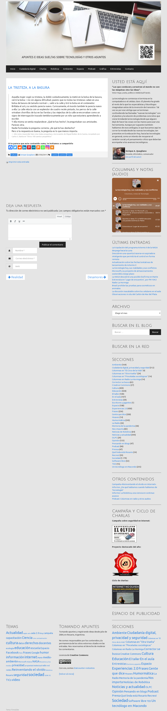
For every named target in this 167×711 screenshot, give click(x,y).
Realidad (15, 277)
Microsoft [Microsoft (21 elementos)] (22, 662)
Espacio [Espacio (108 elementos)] (146, 663)
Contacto (129, 69)
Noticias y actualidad (121, 435)
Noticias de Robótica (121, 432)
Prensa (115, 449)
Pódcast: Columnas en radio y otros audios (131, 499)
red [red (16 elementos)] (48, 665)
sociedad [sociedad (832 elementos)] (36, 674)
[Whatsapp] (43, 147)
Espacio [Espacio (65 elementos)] (44, 648)
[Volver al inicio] (66, 674)
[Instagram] (47, 147)
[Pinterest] (29, 147)
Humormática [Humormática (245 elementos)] (143, 673)
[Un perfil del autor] (133, 157)
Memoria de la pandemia (123, 426)
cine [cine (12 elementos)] (34, 638)
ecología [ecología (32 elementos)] (10, 648)
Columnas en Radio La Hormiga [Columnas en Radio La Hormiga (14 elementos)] (128, 649)
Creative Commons (121, 385)
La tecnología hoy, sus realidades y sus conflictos (134, 268)
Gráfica (103, 69)
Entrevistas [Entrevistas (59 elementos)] (119, 663)
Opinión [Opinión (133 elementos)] (117, 691)
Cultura (115, 388)
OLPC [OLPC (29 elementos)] (148, 687)
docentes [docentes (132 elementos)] (45, 643)
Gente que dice (119, 414)
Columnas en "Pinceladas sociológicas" (130, 376)
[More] (52, 147)
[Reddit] (20, 147)
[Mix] (38, 147)
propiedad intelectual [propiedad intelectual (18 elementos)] (33, 665)
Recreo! (115, 455)
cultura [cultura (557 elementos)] (12, 643)
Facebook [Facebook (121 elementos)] (12, 652)
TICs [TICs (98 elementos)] (8, 679)
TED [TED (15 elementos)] (149, 701)
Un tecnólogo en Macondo (124, 467)
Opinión (116, 440)
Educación (116, 391)
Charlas (43, 69)
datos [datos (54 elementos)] (21, 643)
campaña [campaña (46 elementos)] (48, 633)
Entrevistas (115, 69)
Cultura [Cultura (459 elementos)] (148, 653)
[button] (11, 221)
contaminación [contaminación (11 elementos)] (41, 638)
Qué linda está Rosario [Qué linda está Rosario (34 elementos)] (134, 695)
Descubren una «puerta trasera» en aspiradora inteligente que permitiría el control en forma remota (133, 256)
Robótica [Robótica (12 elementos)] (49, 670)
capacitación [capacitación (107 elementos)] (13, 637)
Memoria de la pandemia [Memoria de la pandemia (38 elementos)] (133, 677)
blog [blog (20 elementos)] (41, 633)
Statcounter (79, 668)
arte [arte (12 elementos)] (29, 633)
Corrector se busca (120, 382)
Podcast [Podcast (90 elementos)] (153, 691)
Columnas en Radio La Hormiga (126, 379)
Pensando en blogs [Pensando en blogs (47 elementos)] (135, 691)
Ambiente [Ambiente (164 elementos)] (119, 632)
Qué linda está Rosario (122, 452)
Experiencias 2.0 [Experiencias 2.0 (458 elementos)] (125, 668)
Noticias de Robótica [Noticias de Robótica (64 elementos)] (136, 682)
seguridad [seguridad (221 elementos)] (21, 675)
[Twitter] (15, 147)
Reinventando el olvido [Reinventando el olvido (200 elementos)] (28, 669)
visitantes (90, 668)
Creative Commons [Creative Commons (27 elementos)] (130, 653)
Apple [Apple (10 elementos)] (25, 633)
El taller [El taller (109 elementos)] (134, 659)
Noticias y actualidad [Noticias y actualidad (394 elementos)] (128, 687)
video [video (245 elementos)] (16, 680)
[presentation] (11, 221)
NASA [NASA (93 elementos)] (35, 661)
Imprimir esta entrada (19, 162)
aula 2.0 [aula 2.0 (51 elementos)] (35, 633)
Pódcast (91, 69)
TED (114, 464)
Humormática (118, 420)
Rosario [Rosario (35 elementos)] (9, 675)
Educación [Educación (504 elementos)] (120, 659)
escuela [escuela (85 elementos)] (35, 648)
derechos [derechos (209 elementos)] (31, 643)
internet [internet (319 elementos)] (30, 657)
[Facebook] (10, 147)
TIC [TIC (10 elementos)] (50, 675)
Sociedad (116, 458)
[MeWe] (34, 147)
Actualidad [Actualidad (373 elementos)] (14, 633)
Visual (59, 216)
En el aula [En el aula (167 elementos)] (147, 659)
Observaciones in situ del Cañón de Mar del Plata (134, 294)
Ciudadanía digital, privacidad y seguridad (130, 367)
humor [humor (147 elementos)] (44, 652)
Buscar (155, 332)
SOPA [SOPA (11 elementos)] (46, 675)
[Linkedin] (24, 147)
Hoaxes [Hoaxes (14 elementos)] (129, 673)
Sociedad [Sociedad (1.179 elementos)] (120, 700)
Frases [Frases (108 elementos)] (27, 652)
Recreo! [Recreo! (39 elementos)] (152, 695)
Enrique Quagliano (27, 155)
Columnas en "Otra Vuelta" (124, 373)
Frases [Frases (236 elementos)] (143, 668)
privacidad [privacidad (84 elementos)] (18, 665)
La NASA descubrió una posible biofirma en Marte (135, 277)
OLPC (114, 437)
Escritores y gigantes (121, 402)
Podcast (116, 446)
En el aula (116, 397)
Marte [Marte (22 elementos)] (40, 658)
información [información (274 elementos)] (15, 657)
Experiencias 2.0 (119, 408)
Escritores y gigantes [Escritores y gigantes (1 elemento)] (134, 664)
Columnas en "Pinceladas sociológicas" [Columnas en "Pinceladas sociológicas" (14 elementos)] (132, 645)
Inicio (12, 69)
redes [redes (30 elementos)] (8, 670)
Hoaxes (115, 417)
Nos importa (118, 429)
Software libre (119, 461)
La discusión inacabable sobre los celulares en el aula (136, 291)
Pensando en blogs (121, 443)
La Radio (116, 423)
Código (68, 216)
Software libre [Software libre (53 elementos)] (137, 700)
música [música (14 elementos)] (29, 662)
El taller (115, 394)
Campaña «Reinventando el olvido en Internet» (134, 484)
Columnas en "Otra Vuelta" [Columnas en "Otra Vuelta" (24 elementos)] (140, 641)
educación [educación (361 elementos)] (22, 648)
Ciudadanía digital (27, 69)
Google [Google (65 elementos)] (35, 652)
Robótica (55, 69)
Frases (115, 411)
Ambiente (68, 69)
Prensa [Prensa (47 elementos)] (116, 695)
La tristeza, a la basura (28, 88)
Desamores (97, 277)
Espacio (80, 69)
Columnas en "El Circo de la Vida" (127, 370)
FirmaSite (15, 710)
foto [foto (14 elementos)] (21, 653)
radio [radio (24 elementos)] (44, 665)
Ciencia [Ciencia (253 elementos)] (27, 638)
